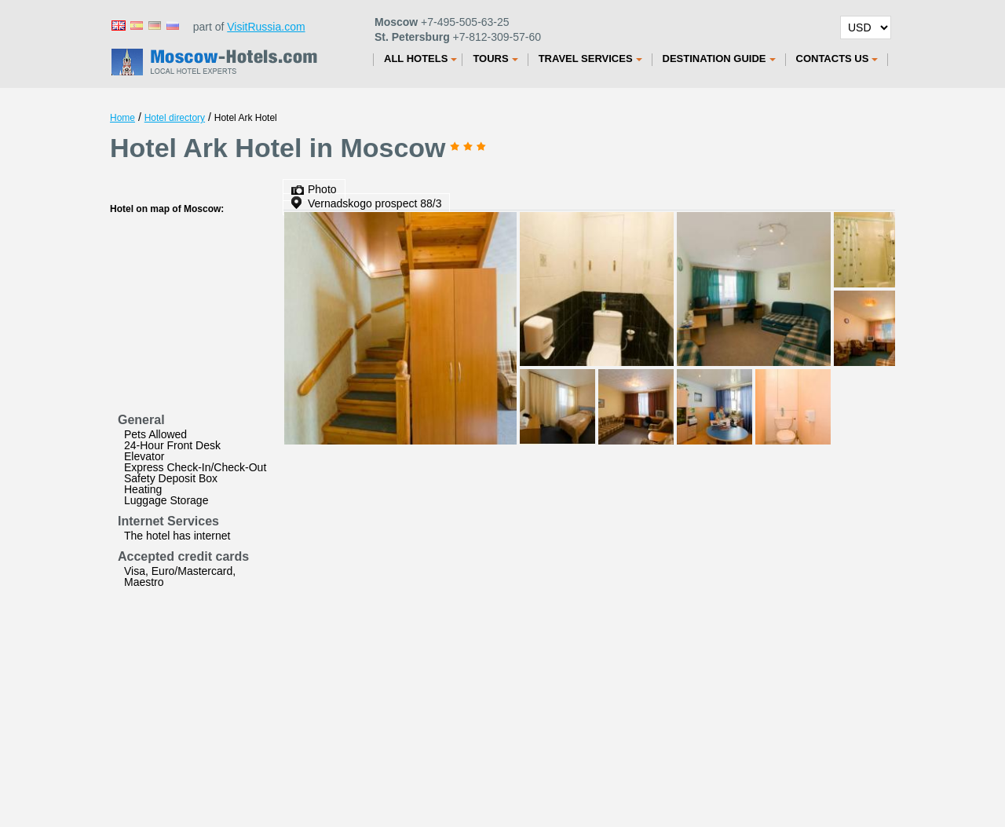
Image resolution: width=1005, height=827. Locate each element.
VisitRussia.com (266, 26)
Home (122, 117)
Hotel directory (174, 117)
